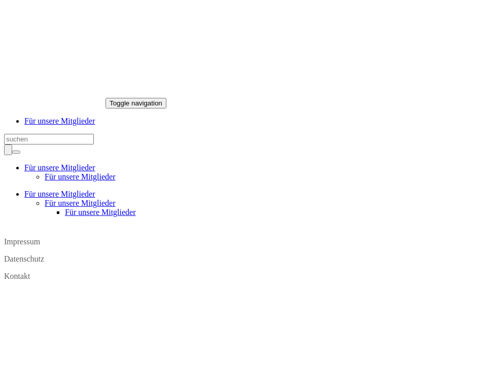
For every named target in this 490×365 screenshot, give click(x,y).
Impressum (22, 241)
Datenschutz (24, 258)
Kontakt (17, 276)
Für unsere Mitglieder (59, 121)
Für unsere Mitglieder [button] (59, 167)
